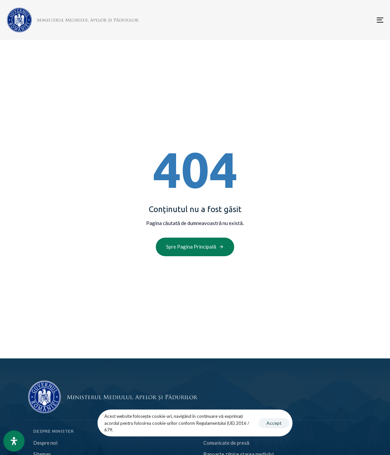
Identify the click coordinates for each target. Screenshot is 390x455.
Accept (274, 423)
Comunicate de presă (226, 443)
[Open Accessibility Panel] (14, 441)
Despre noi (45, 443)
